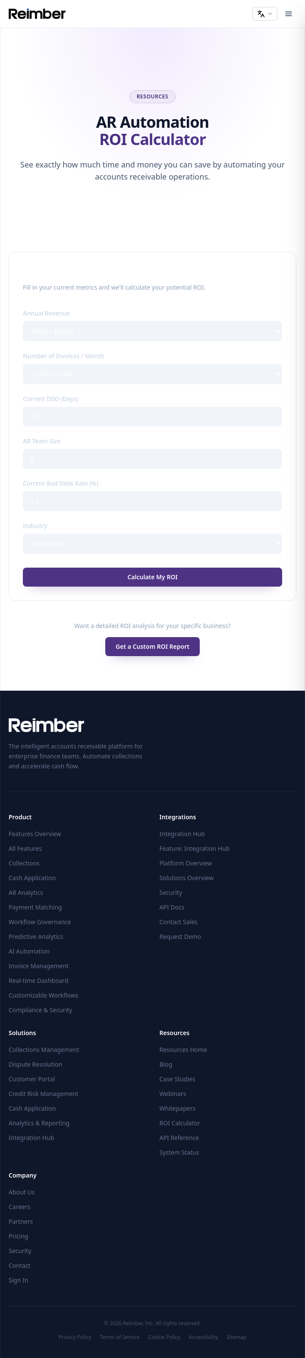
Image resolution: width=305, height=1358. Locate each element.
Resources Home (184, 1049)
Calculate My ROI (152, 577)
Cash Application (32, 878)
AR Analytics (26, 892)
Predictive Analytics (36, 936)
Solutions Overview (187, 878)
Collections (24, 863)
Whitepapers (178, 1108)
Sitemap (236, 1337)
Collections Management (44, 1049)
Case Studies (177, 1079)
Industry (35, 525)
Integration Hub (182, 834)
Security (171, 892)
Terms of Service (119, 1337)
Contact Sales (179, 922)
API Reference (179, 1138)
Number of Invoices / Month (63, 356)
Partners (21, 1221)
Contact (20, 1265)
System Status (179, 1152)
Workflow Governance (40, 922)
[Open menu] (288, 14)
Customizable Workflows (43, 995)
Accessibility (203, 1337)
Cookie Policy (164, 1337)
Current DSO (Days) (51, 399)
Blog (166, 1064)
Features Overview (35, 834)
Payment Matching (35, 907)
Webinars (173, 1094)
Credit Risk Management (44, 1094)
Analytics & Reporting (39, 1123)
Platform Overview (186, 863)
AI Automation (29, 951)
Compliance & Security (40, 1010)
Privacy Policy (75, 1337)
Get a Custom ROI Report (152, 646)
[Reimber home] (37, 14)
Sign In (18, 1280)
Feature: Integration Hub (195, 848)
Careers (19, 1207)
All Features (25, 848)
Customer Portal (32, 1079)
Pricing (18, 1236)
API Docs (172, 907)
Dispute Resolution (35, 1064)
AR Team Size (42, 441)
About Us (22, 1192)
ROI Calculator (180, 1123)
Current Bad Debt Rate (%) (60, 483)
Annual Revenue (46, 313)
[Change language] (264, 14)
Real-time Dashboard (38, 980)
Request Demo (180, 936)
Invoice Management (39, 966)
